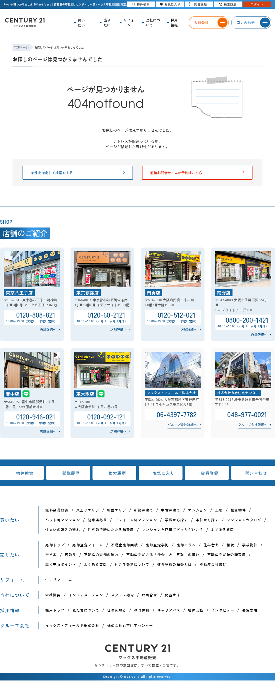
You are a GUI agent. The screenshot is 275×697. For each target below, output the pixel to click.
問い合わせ (256, 473)
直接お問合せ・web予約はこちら (197, 172)
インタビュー (222, 610)
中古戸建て (170, 510)
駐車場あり (97, 519)
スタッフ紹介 (122, 594)
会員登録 (209, 473)
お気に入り (164, 473)
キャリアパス (168, 610)
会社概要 (53, 594)
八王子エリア (87, 510)
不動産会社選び (213, 564)
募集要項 (250, 610)
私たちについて (85, 610)
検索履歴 (117, 473)
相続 (230, 544)
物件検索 (25, 473)
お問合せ (149, 594)
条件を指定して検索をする (78, 172)
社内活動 (196, 610)
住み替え (211, 544)
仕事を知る (116, 610)
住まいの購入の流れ (62, 529)
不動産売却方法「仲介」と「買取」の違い (163, 554)
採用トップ (54, 610)
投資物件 (238, 510)
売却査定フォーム (87, 544)
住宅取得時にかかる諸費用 (111, 529)
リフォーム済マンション (136, 519)
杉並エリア (116, 510)
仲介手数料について (132, 564)
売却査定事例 (157, 544)
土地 (219, 510)
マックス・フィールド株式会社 (72, 625)
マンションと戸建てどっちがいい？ (172, 529)
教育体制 (142, 610)
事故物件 (250, 544)
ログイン (257, 4)
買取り (70, 554)
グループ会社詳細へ (182, 424)
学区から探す (176, 519)
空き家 (51, 554)
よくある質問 (222, 529)
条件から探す (207, 519)
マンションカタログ (243, 519)
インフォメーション (85, 594)
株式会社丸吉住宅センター (130, 625)
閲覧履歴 (71, 473)
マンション (197, 510)
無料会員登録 (56, 510)
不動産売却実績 (124, 544)
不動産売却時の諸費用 (226, 554)
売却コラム (186, 544)
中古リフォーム (58, 579)
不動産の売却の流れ (101, 554)
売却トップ (54, 544)
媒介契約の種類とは (174, 564)
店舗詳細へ (48, 329)
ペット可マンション (62, 519)
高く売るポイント (60, 564)
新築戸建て (143, 510)
